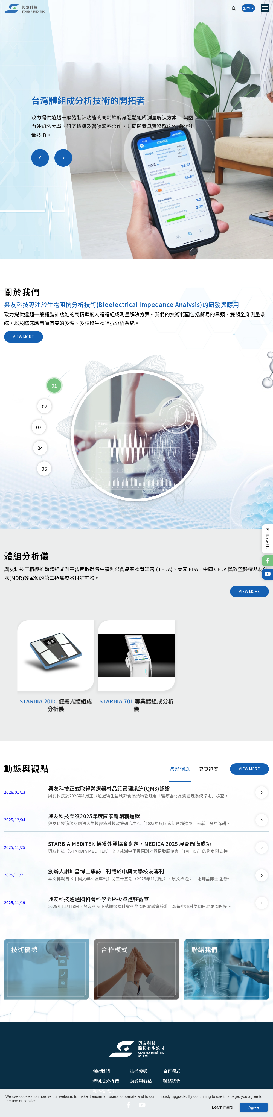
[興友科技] (24, 8)
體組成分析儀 (105, 1081)
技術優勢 (139, 1072)
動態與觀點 (141, 1081)
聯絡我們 (172, 1081)
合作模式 (172, 1072)
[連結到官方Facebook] (267, 560)
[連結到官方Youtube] (267, 574)
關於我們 (101, 1072)
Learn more (222, 1107)
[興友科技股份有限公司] (136, 1050)
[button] (40, 161)
